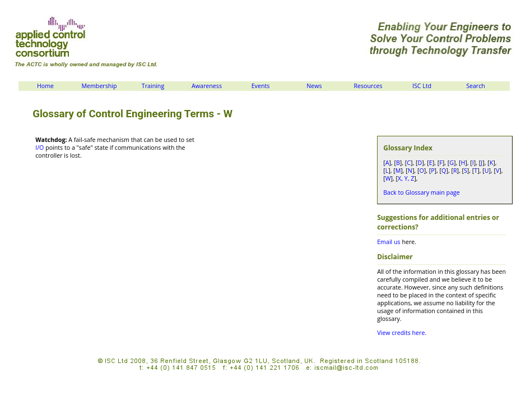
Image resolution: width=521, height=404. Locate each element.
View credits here (401, 333)
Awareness (207, 86)
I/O (39, 148)
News (314, 86)
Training (153, 86)
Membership (99, 86)
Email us (388, 242)
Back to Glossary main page (421, 192)
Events (261, 86)
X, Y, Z (406, 178)
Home (45, 86)
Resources (367, 86)
